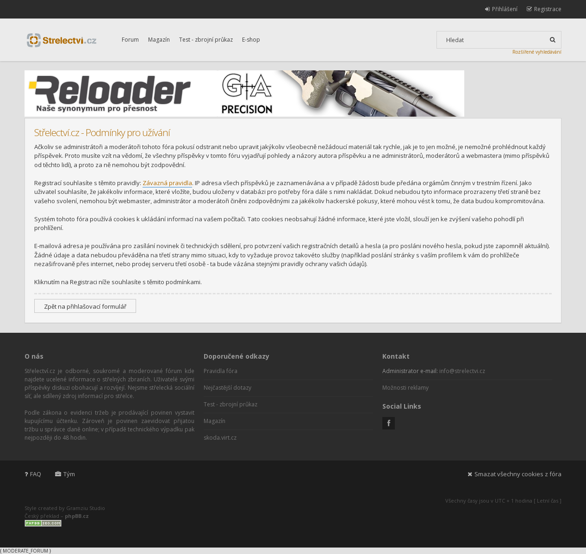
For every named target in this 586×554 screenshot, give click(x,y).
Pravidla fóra (220, 371)
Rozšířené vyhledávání (536, 52)
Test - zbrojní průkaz (206, 40)
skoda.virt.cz (220, 438)
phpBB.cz (77, 515)
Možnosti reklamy (405, 388)
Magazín (159, 40)
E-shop (251, 40)
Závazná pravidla (167, 183)
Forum (130, 40)
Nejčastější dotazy (227, 388)
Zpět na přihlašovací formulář (85, 306)
